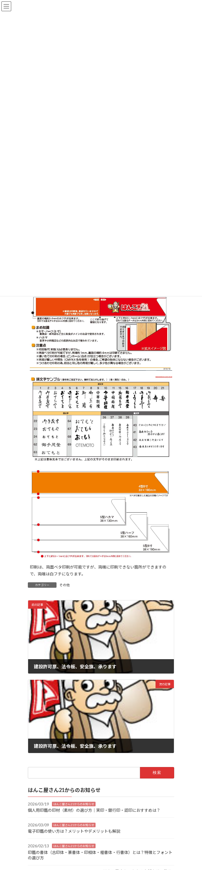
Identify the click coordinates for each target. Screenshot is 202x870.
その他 (64, 585)
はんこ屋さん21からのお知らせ (73, 803)
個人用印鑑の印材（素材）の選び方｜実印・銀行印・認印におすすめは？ (94, 810)
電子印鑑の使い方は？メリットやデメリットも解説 (74, 831)
